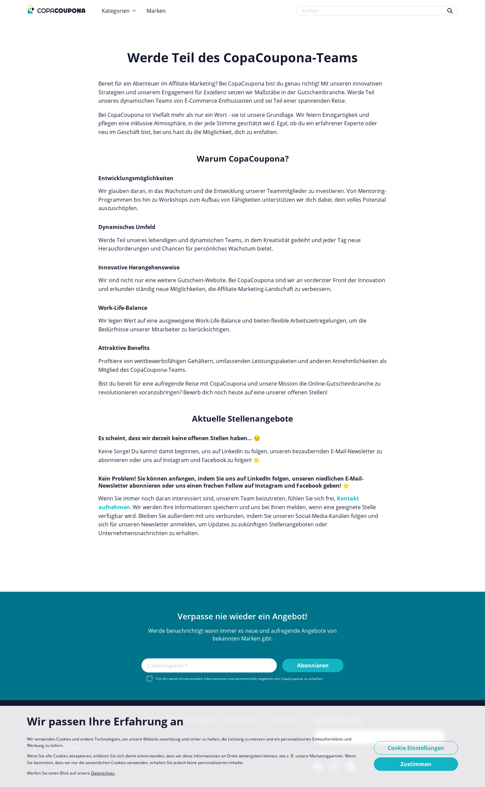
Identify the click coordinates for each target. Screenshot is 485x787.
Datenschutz (103, 773)
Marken (156, 10)
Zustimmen (415, 764)
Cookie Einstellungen (416, 748)
